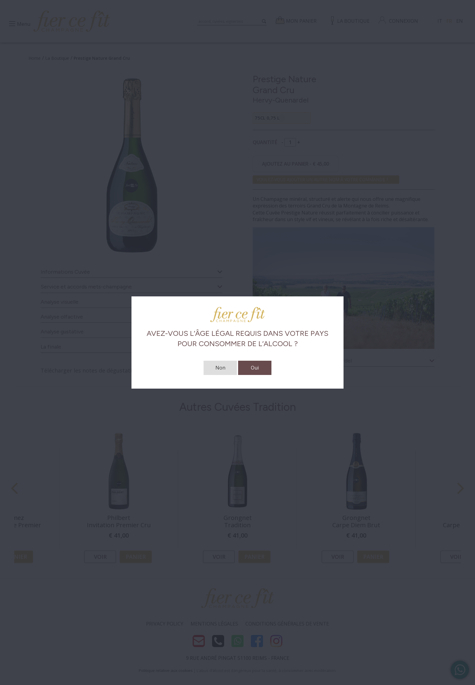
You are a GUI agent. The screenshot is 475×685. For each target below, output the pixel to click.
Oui (255, 367)
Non (220, 367)
